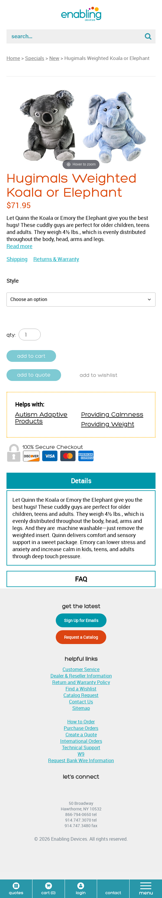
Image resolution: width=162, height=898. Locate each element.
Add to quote (33, 375)
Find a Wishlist (81, 688)
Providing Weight (107, 424)
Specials (34, 58)
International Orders (81, 741)
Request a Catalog (81, 637)
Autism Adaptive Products (41, 418)
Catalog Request (81, 695)
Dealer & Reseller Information (81, 676)
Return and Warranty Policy (81, 682)
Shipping (16, 258)
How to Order (81, 721)
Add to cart (31, 356)
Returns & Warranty (56, 258)
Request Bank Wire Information (81, 760)
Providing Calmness (112, 414)
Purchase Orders (81, 728)
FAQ (81, 579)
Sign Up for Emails (81, 620)
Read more (19, 246)
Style (12, 280)
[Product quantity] (30, 334)
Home (13, 58)
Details (81, 480)
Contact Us (81, 701)
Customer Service (81, 669)
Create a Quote (81, 734)
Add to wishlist (98, 375)
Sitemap (81, 708)
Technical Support (81, 747)
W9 (81, 754)
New (54, 58)
